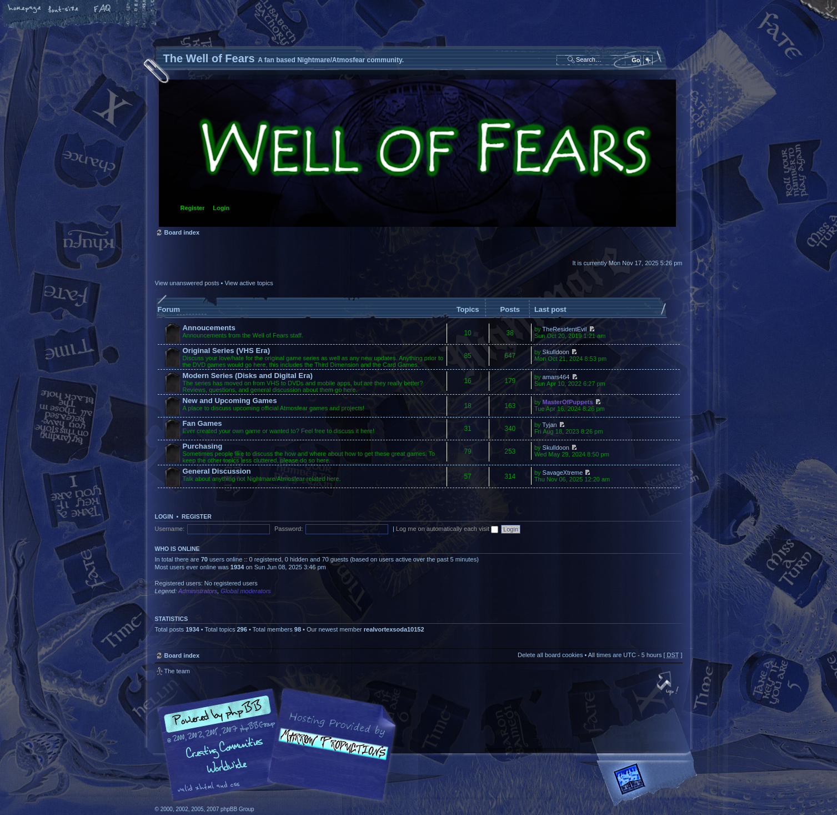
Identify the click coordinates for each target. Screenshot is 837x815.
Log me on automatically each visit (447, 528)
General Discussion (217, 471)
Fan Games (202, 423)
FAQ (102, 9)
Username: (170, 528)
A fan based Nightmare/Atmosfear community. (330, 752)
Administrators (197, 591)
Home (25, 9)
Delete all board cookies (550, 655)
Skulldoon (556, 352)
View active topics (248, 283)
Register (193, 208)
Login (221, 208)
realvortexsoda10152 (394, 629)
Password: (288, 528)
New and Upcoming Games (230, 400)
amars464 (556, 377)
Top (669, 684)
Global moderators (245, 591)
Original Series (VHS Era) (226, 350)
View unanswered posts (187, 283)
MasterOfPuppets (568, 402)
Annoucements (209, 328)
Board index (417, 153)
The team (177, 671)
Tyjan (549, 424)
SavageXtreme (563, 472)
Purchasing (203, 446)
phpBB (280, 745)
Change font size (63, 9)
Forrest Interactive (649, 784)
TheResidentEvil (564, 329)
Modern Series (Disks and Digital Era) (248, 375)
